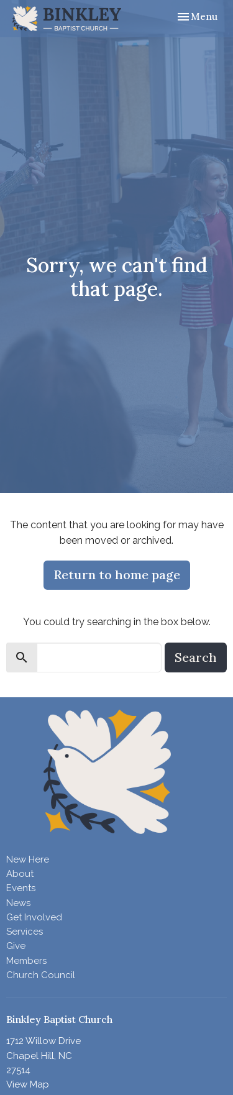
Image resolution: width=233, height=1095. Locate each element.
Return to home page (116, 574)
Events (20, 888)
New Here (27, 859)
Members (26, 960)
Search (196, 657)
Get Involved (34, 917)
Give (15, 945)
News (18, 903)
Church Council (40, 975)
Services (24, 931)
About (20, 873)
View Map (27, 1084)
